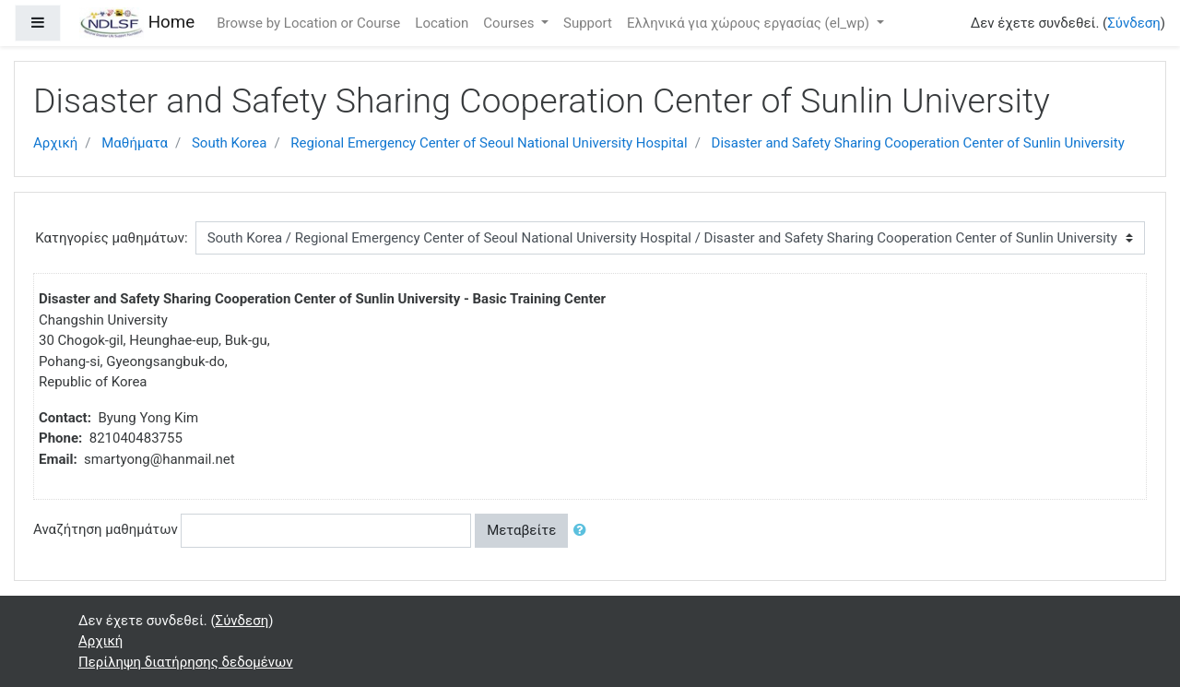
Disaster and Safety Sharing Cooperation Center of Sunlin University (918, 143)
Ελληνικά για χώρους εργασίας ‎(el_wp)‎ (750, 23)
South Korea (229, 143)
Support (587, 23)
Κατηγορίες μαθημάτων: (111, 238)
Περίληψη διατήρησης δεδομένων (185, 662)
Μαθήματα (134, 143)
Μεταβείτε (521, 530)
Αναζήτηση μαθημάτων (105, 529)
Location (441, 23)
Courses (510, 23)
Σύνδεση (1134, 23)
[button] (584, 530)
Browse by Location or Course (308, 23)
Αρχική (55, 143)
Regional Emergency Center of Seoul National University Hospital (488, 143)
